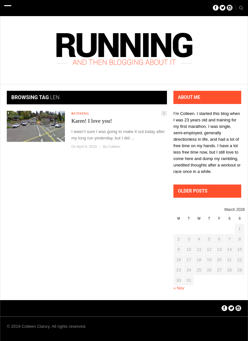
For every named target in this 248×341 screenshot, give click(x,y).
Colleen (114, 146)
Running (80, 113)
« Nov (178, 288)
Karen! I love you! (91, 121)
